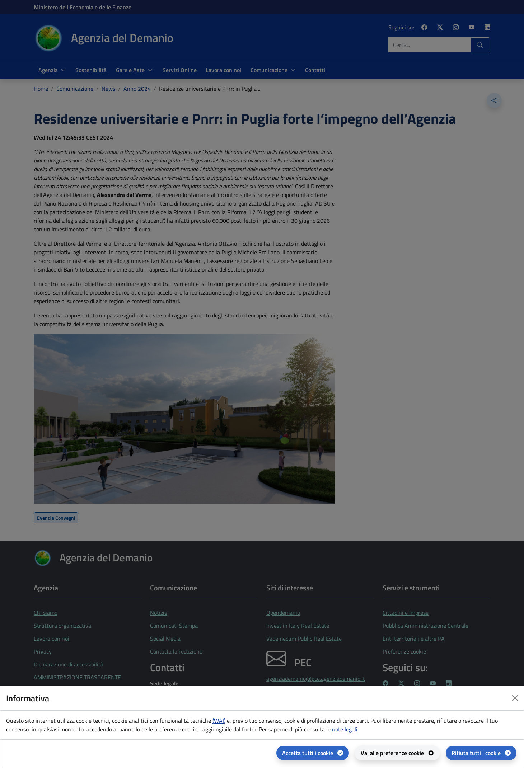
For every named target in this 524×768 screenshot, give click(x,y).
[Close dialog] (515, 698)
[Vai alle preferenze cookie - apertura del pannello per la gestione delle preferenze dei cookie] (397, 752)
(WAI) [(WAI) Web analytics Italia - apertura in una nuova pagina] (218, 720)
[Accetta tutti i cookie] (312, 753)
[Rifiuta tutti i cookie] (481, 753)
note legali (344, 729)
